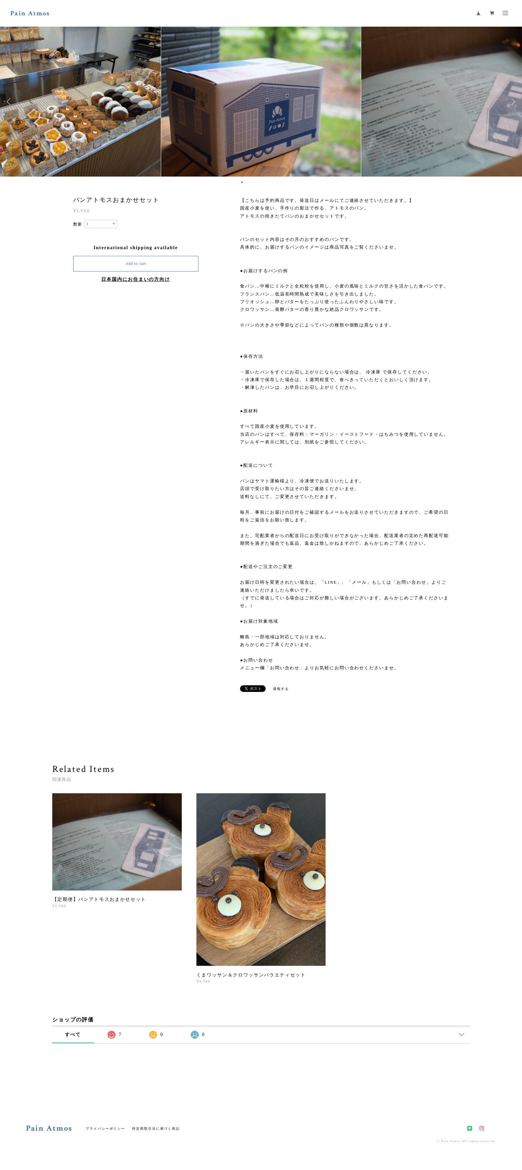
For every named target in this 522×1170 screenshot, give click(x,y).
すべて (73, 1034)
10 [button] (281, 182)
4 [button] (255, 182)
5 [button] (259, 182)
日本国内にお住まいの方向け (135, 279)
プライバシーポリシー (105, 1128)
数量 (78, 224)
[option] (261, 102)
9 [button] (276, 182)
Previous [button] (10, 101)
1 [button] (242, 182)
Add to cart (136, 263)
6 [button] (263, 182)
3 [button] (250, 182)
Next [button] (512, 101)
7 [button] (268, 182)
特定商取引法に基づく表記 (156, 1128)
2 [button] (246, 182)
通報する (281, 689)
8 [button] (272, 182)
